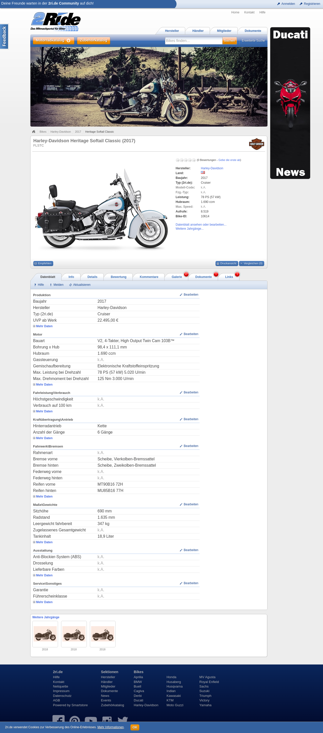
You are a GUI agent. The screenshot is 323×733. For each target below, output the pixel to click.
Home (235, 12)
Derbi (138, 696)
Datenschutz (62, 696)
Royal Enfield (209, 682)
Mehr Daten (44, 326)
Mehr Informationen (110, 727)
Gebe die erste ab (229, 159)
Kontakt (249, 12)
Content (4, 36)
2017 (78, 131)
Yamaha (205, 705)
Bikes (43, 131)
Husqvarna (175, 686)
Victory (204, 700)
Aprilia (138, 677)
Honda (171, 677)
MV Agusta (207, 677)
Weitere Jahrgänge (45, 617)
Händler (107, 682)
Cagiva (139, 691)
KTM (170, 700)
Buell (137, 686)
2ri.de (58, 672)
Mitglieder (108, 686)
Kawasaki (174, 696)
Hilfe (262, 12)
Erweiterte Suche (253, 40)
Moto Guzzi (175, 705)
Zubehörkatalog (112, 705)
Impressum (61, 691)
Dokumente (109, 691)
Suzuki (204, 691)
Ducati (138, 700)
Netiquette (60, 686)
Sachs (204, 686)
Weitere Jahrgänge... (190, 228)
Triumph (205, 696)
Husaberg (174, 682)
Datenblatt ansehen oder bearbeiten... (201, 224)
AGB (56, 700)
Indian (171, 691)
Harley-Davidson (60, 131)
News (105, 696)
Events (106, 700)
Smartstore (79, 705)
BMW (138, 682)
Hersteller (108, 677)
